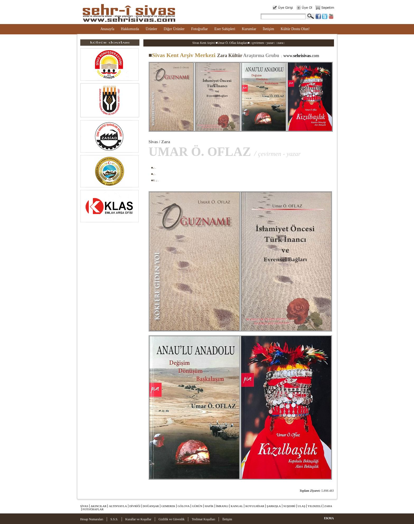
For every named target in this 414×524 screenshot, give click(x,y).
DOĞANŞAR (151, 506)
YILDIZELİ (315, 506)
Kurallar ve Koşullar (138, 519)
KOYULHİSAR (254, 506)
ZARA (328, 506)
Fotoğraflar (199, 29)
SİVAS (84, 506)
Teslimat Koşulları (203, 519)
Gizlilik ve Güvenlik (171, 519)
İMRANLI (222, 506)
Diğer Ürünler (174, 29)
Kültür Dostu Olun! (295, 29)
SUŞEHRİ (289, 506)
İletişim (268, 29)
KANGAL (237, 506)
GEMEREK (168, 506)
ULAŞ (301, 506)
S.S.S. (114, 519)
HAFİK (209, 506)
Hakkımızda (130, 29)
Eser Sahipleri (224, 29)
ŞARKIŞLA (274, 506)
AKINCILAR (99, 506)
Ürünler (151, 29)
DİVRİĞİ (134, 506)
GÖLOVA (184, 506)
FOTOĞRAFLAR (93, 509)
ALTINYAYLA (118, 506)
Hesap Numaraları (91, 519)
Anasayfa (107, 29)
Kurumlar (249, 29)
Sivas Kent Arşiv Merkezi (182, 55)
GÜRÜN (197, 506)
